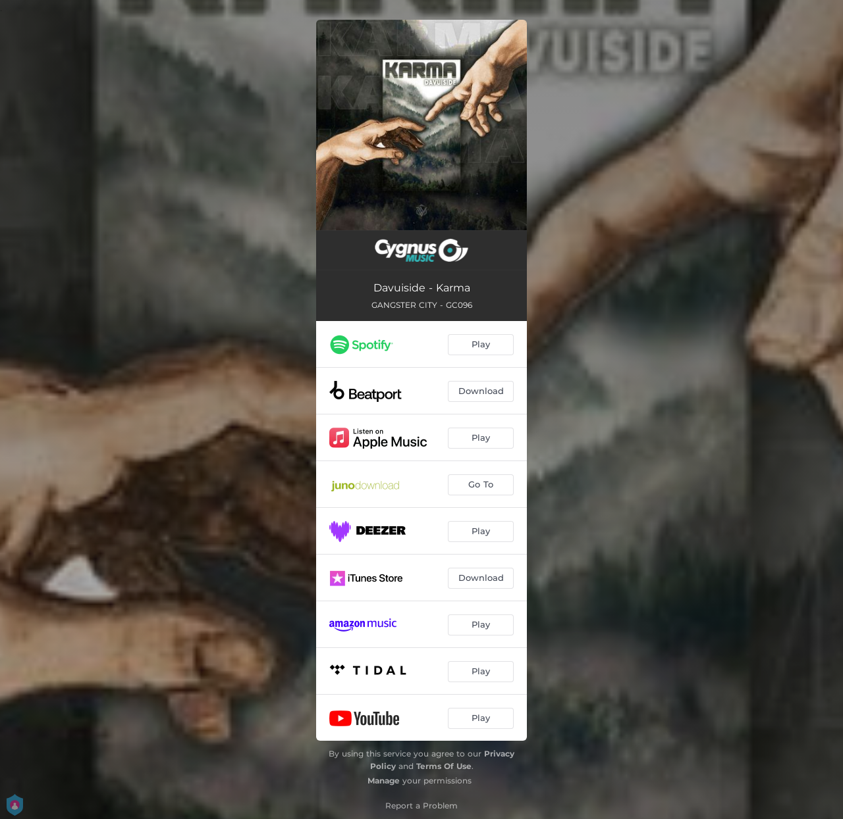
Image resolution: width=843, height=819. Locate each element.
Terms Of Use (444, 766)
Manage (383, 780)
